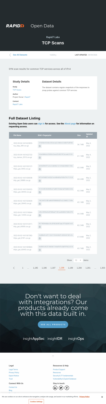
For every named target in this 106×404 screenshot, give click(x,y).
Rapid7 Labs (18, 104)
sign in (41, 123)
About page (70, 123)
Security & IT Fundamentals (63, 376)
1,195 (35, 268)
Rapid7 (27, 97)
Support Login (14, 393)
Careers (12, 397)
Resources (57, 373)
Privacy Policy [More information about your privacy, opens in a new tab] (84, 401)
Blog (10, 390)
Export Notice (14, 376)
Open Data (42, 25)
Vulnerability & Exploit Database (64, 379)
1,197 (53, 268)
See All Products (53, 325)
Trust (11, 379)
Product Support (59, 369)
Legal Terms (13, 369)
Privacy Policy (14, 373)
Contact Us (13, 387)
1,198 (61, 268)
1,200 (79, 268)
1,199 (70, 268)
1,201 (88, 268)
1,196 (44, 268)
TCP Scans (17, 90)
